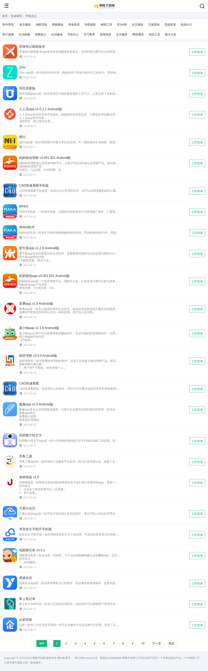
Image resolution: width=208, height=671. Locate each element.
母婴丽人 (40, 34)
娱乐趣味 (25, 24)
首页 (5, 16)
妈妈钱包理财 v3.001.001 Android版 (45, 157)
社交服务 (137, 24)
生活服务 (122, 34)
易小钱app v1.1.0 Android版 (39, 328)
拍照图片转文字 (30, 435)
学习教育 (89, 34)
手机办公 (31, 16)
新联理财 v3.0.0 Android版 (38, 355)
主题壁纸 (154, 24)
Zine (22, 67)
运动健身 (57, 34)
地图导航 (41, 24)
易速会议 (25, 577)
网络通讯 (138, 34)
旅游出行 (186, 24)
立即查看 (197, 52)
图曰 (22, 137)
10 (142, 643)
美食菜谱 (74, 24)
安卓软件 (16, 16)
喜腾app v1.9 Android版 (36, 303)
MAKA (23, 206)
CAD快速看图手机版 (34, 185)
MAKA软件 (27, 227)
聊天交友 (170, 34)
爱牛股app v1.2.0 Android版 (39, 248)
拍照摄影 (90, 24)
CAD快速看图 (29, 383)
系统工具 (154, 34)
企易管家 (25, 619)
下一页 (156, 643)
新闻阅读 (105, 34)
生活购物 (24, 34)
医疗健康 (8, 34)
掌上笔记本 (27, 598)
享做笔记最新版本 (32, 46)
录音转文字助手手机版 (35, 529)
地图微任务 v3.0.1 (32, 550)
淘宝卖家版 (27, 88)
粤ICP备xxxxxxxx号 (86, 658)
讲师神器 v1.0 (29, 477)
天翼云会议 (27, 508)
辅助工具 (106, 24)
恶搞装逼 (170, 24)
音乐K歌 (122, 24)
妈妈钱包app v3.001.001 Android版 (44, 276)
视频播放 (57, 24)
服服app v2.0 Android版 (36, 404)
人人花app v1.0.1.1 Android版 (40, 109)
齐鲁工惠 (25, 456)
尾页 (171, 643)
